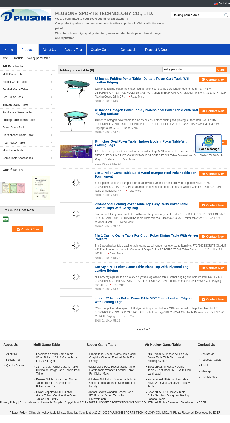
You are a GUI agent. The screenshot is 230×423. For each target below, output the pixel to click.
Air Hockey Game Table (17, 112)
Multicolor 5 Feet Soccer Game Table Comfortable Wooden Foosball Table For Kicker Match (112, 370)
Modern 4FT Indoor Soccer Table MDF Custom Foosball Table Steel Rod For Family (112, 383)
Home (8, 49)
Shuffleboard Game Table (18, 135)
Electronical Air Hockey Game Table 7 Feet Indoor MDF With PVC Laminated (169, 370)
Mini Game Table (13, 150)
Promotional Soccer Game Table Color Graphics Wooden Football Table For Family (112, 357)
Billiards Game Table (15, 104)
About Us (49, 49)
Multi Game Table (13, 74)
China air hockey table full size (47, 412)
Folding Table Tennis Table (19, 120)
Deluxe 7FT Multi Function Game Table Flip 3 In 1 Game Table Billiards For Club (56, 383)
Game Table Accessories (18, 158)
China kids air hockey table (35, 402)
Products (27, 49)
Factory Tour (73, 49)
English (222, 3)
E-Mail (204, 365)
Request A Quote (157, 49)
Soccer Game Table (15, 81)
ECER (202, 402)
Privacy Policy (8, 402)
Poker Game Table (14, 127)
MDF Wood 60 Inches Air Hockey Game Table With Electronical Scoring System (168, 357)
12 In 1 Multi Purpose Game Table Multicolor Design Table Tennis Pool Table (58, 370)
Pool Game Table (13, 97)
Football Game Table (15, 89)
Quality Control (101, 49)
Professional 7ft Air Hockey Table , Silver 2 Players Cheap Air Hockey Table (169, 383)
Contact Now (215, 79)
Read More (137, 96)
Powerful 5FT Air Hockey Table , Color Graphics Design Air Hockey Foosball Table (168, 395)
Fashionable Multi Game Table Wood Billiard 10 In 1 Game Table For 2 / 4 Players (56, 357)
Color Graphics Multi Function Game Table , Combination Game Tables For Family (56, 395)
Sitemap (206, 371)
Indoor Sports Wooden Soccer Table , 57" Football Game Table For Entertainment (112, 395)
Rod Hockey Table (14, 142)
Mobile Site (209, 377)
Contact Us (128, 49)
